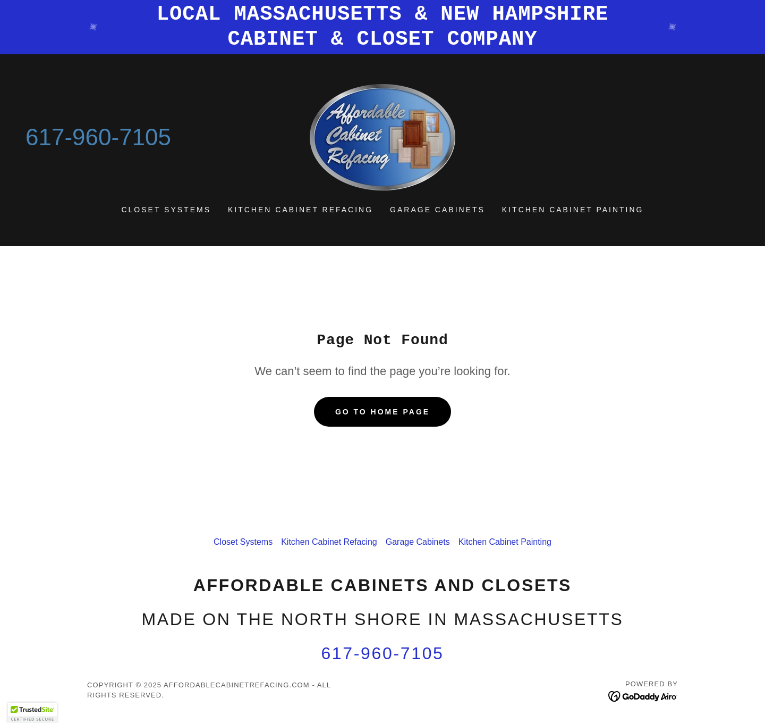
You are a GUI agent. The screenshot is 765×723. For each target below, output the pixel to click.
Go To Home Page (382, 412)
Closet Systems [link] (166, 209)
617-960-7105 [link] (98, 137)
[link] (382, 136)
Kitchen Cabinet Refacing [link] (300, 209)
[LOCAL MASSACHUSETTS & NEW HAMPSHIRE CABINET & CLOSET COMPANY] (382, 27)
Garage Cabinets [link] (437, 209)
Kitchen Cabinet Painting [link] (573, 209)
